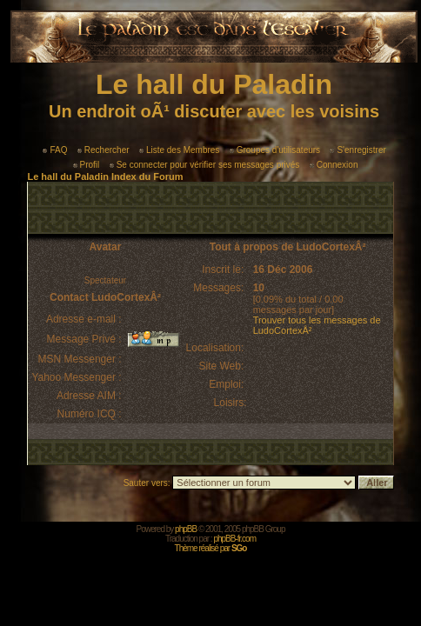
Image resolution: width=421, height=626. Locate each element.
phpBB (186, 529)
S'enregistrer (357, 150)
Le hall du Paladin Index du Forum (105, 176)
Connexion (334, 165)
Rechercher (103, 150)
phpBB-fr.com (234, 538)
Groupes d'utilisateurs (275, 150)
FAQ (55, 150)
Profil (86, 165)
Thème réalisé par (211, 548)
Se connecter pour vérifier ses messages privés (205, 165)
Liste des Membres (179, 150)
